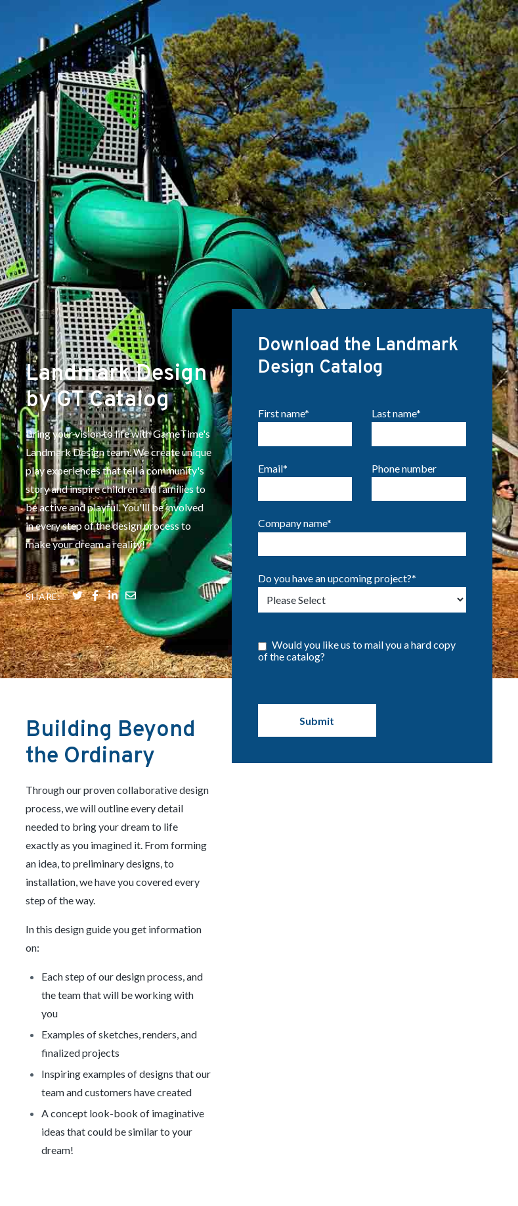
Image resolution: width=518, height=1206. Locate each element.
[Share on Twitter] (77, 469)
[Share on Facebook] (95, 469)
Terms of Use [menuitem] (468, 1171)
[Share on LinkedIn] (113, 469)
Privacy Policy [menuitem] (464, 1158)
